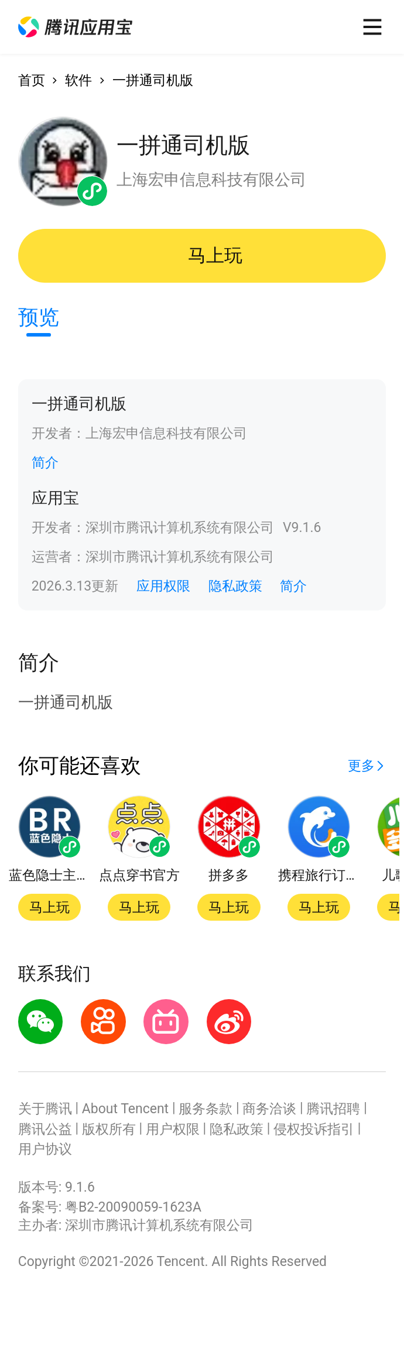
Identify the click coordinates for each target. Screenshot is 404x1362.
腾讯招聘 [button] (333, 1109)
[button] (75, 26)
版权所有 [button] (109, 1129)
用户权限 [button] (173, 1129)
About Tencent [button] (125, 1109)
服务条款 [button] (205, 1109)
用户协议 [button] (45, 1149)
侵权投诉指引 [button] (313, 1129)
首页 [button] (31, 80)
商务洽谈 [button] (269, 1109)
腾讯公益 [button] (45, 1129)
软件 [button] (78, 80)
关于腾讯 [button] (45, 1109)
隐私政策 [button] (235, 586)
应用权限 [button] (163, 586)
